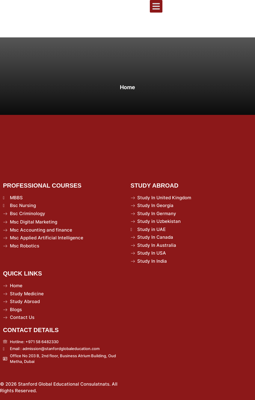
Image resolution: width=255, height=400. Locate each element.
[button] (156, 6)
